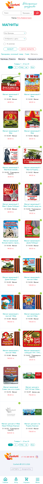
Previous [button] (2, 59)
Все (32, 67)
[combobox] (14, 33)
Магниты (21, 59)
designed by (26, 469)
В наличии (9, 44)
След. (21, 67)
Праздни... (27, 13)
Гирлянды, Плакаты (8, 59)
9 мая (27, 54)
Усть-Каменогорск (24, 18)
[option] (8, 59)
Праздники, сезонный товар (12, 54)
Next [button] (41, 59)
